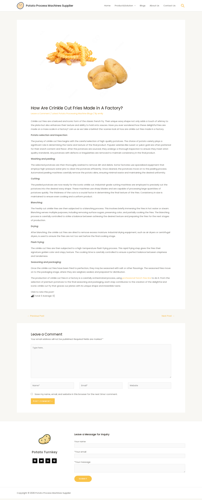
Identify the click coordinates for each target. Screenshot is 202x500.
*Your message (129, 468)
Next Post (168, 315)
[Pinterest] (54, 462)
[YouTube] (41, 462)
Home (107, 5)
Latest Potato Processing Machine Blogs (74, 113)
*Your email (129, 455)
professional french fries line (137, 277)
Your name (129, 445)
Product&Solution (124, 5)
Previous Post (36, 315)
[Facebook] (35, 462)
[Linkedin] (47, 462)
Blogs (142, 5)
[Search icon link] (182, 5)
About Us (154, 5)
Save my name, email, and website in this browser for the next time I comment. (76, 395)
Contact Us (169, 5)
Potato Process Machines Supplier (49, 6)
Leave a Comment (40, 113)
